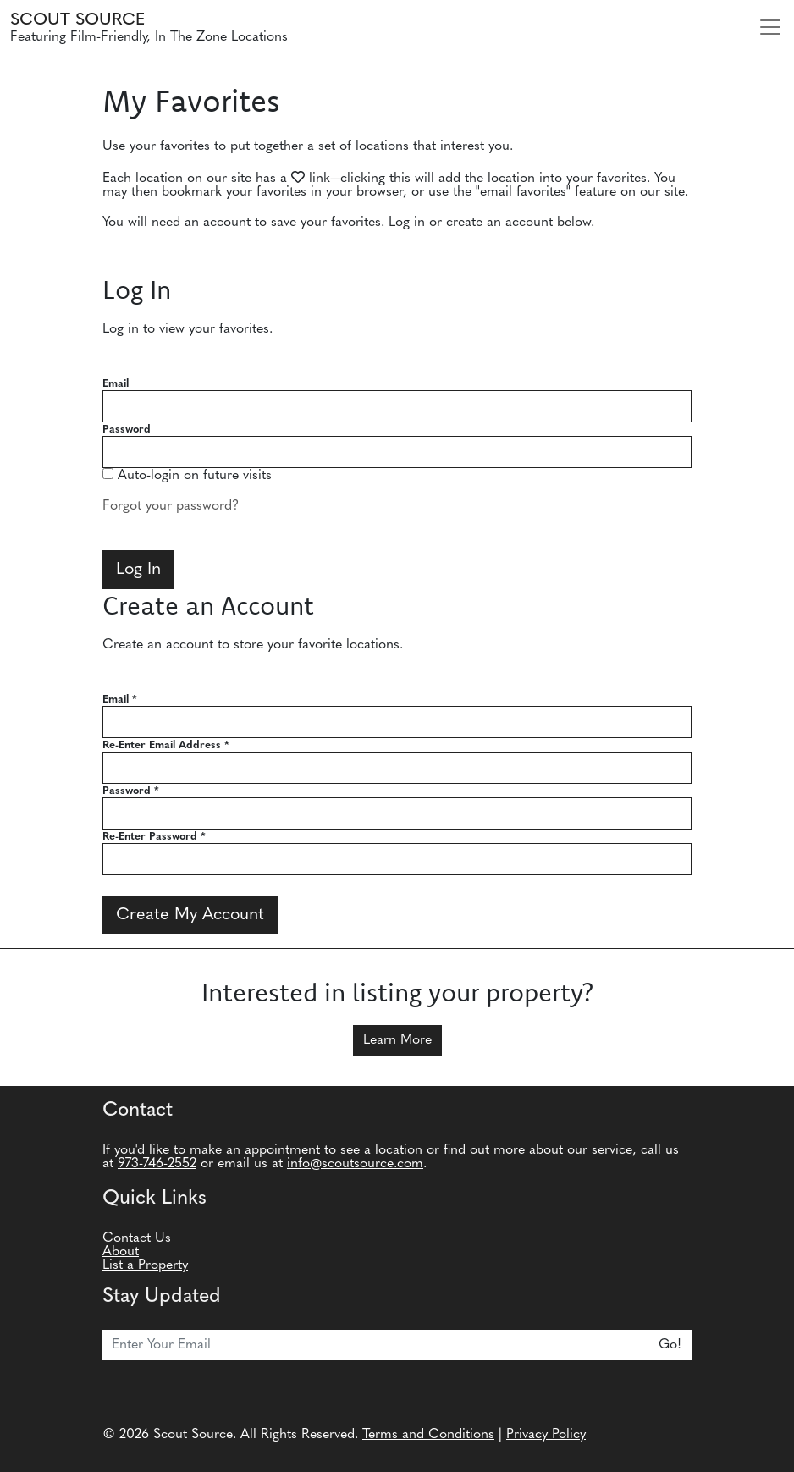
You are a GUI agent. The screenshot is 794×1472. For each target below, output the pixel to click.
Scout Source (77, 20)
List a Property (145, 1265)
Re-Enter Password (154, 836)
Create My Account (190, 915)
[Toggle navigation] (770, 27)
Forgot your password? (170, 506)
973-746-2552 (157, 1164)
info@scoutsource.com (355, 1164)
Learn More (397, 1040)
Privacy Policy (546, 1435)
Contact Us (136, 1238)
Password (126, 429)
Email (115, 383)
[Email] (375, 1345)
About (120, 1252)
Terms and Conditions (428, 1435)
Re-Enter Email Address (165, 745)
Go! (670, 1345)
